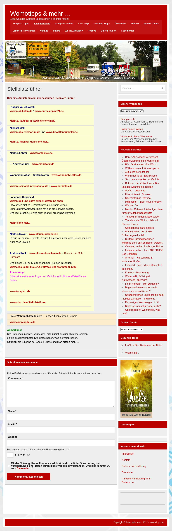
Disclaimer (127, 472)
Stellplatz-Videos (64, 23)
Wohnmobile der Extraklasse (141, 175)
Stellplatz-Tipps (21, 23)
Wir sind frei (131, 205)
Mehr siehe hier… (20, 222)
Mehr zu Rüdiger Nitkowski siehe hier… (33, 120)
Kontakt (135, 23)
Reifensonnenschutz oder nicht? (143, 306)
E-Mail (12, 424)
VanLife (44, 31)
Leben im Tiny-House (24, 31)
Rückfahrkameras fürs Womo (141, 164)
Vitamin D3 (131, 352)
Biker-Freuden (108, 31)
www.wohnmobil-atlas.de (66, 175)
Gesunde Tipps (102, 23)
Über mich (120, 23)
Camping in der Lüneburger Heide (144, 246)
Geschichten (127, 31)
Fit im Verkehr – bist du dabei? (142, 283)
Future (56, 31)
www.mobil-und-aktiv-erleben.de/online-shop (36, 201)
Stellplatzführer (42, 23)
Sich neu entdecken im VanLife (142, 179)
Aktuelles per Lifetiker (137, 172)
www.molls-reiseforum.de (25, 132)
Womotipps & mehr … (40, 13)
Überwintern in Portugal (138, 198)
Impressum (128, 453)
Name (12, 411)
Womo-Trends (151, 23)
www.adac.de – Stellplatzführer (28, 302)
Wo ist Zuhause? (74, 31)
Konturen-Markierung (136, 272)
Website (12, 437)
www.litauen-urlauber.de (43, 234)
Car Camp (83, 23)
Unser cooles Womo (131, 129)
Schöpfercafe (127, 119)
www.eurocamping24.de (49, 111)
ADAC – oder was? (135, 190)
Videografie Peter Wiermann (136, 136)
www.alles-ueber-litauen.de (45, 253)
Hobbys (92, 31)
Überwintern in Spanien (138, 194)
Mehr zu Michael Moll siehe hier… (29, 141)
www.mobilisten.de (21, 111)
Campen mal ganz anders (139, 228)
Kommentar (16, 378)
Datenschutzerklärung (134, 466)
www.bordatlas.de (61, 186)
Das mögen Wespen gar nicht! (142, 302)
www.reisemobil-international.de (29, 186)
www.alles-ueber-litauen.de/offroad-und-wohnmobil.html (43, 267)
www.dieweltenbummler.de (62, 132)
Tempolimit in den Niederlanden (142, 216)
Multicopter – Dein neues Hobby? (143, 201)
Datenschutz (24, 468)
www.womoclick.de (41, 153)
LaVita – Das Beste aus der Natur (143, 345)
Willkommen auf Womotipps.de (142, 168)
